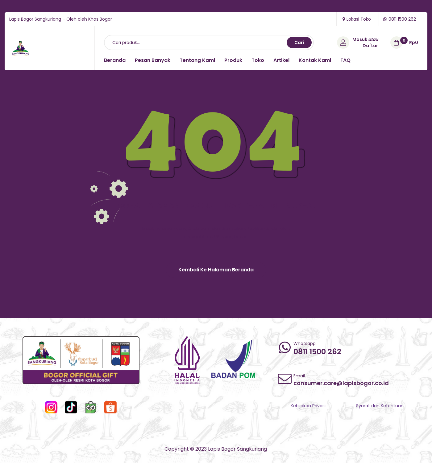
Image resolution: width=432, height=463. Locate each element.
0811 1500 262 (317, 352)
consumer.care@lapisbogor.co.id (341, 383)
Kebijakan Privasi (308, 406)
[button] (216, 270)
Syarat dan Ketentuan (380, 406)
